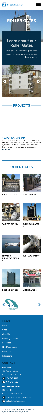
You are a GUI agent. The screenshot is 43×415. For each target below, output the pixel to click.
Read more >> (31, 57)
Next (38, 81)
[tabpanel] (21, 81)
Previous (4, 81)
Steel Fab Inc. (16, 409)
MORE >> (6, 149)
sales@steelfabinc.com (15, 401)
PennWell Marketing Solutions (18, 412)
